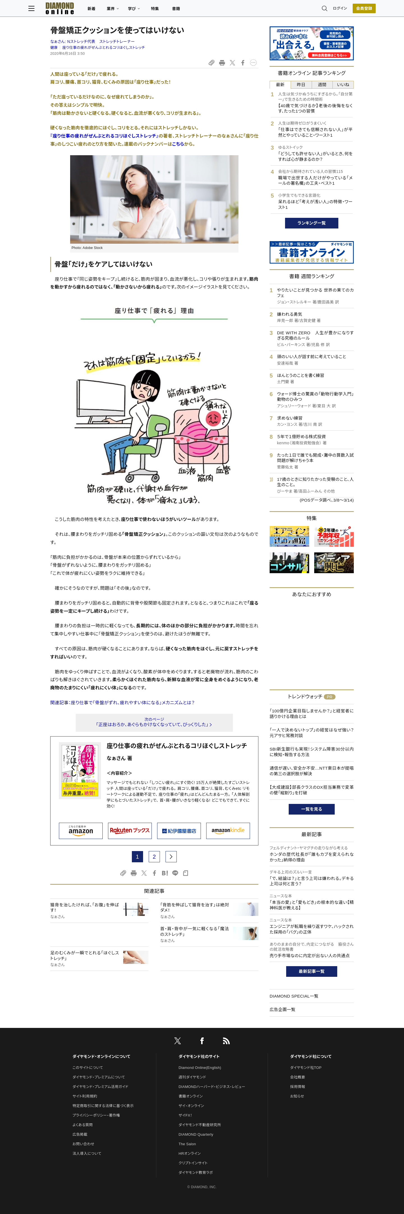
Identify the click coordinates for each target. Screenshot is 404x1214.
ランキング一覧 (312, 223)
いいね (343, 84)
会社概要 (297, 1077)
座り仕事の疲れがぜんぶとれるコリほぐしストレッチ (103, 47)
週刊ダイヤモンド (192, 1077)
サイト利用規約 (84, 1096)
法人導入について (86, 1153)
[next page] (171, 856)
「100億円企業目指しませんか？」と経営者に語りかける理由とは (312, 713)
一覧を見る (311, 809)
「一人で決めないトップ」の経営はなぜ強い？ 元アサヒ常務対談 (312, 733)
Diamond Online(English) (200, 1068)
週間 (322, 84)
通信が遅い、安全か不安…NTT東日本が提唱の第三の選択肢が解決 (312, 771)
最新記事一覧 (312, 971)
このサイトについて (87, 1068)
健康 (54, 47)
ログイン (318, 10)
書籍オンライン (191, 1096)
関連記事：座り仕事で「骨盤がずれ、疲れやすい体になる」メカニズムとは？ (122, 702)
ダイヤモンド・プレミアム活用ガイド (100, 1087)
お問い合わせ (83, 1144)
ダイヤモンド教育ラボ (196, 1172)
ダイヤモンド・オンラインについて (101, 1056)
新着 (113, 10)
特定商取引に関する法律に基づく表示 (103, 1106)
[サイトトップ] (76, 10)
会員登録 (342, 10)
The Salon (187, 1144)
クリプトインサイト (193, 1163)
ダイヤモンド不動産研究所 (200, 1125)
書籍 (198, 10)
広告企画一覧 (282, 1009)
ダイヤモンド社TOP (306, 1068)
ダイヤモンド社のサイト (199, 1056)
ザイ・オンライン (191, 1106)
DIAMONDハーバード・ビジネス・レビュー (212, 1087)
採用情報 (297, 1087)
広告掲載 (79, 1134)
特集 (177, 10)
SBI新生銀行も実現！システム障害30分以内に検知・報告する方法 (312, 752)
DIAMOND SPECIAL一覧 (294, 996)
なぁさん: (92, 41)
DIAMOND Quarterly (196, 1134)
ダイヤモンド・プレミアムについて (98, 1077)
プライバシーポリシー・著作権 (96, 1115)
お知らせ (297, 1096)
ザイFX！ (185, 1115)
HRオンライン (190, 1153)
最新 (280, 84)
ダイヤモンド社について (310, 1056)
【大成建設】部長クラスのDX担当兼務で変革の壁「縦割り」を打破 (312, 790)
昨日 (301, 84)
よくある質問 (82, 1125)
